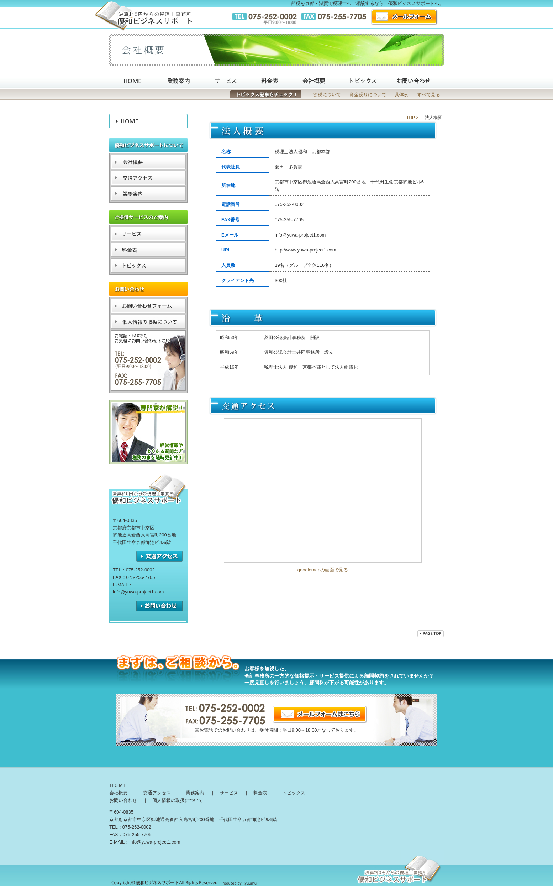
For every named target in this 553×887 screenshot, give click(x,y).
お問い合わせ (123, 800)
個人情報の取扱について (177, 800)
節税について (327, 94)
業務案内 (195, 792)
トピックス (293, 792)
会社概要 (118, 792)
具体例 (402, 94)
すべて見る (428, 94)
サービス (229, 792)
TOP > (412, 117)
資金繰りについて (367, 94)
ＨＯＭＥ (118, 785)
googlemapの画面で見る (322, 569)
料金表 (260, 792)
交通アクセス (323, 490)
